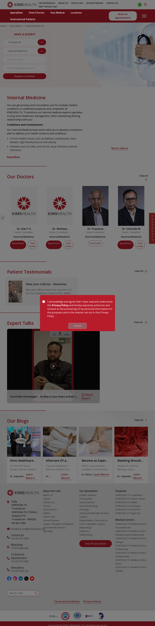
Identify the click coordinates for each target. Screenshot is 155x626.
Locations (76, 12)
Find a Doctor (36, 12)
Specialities (16, 12)
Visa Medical (57, 12)
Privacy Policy (60, 305)
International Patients (22, 19)
